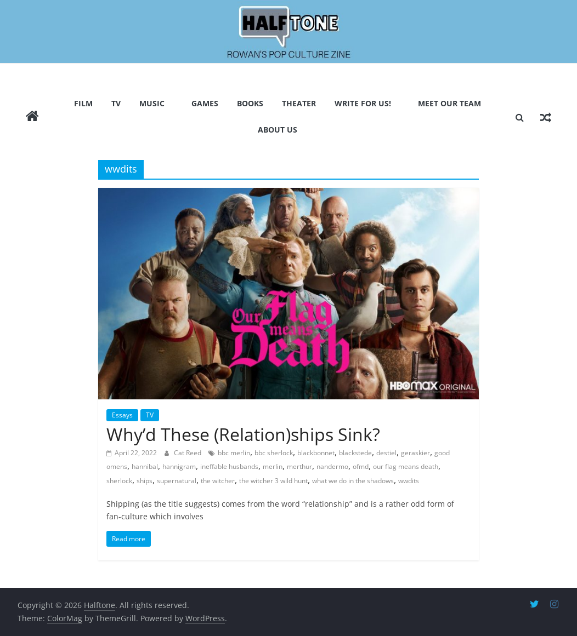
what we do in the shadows (353, 480)
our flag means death (405, 466)
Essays (122, 415)
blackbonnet (316, 452)
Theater (299, 103)
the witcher (218, 480)
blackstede (355, 452)
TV (116, 103)
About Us (277, 129)
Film (83, 103)
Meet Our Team (449, 103)
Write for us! (363, 103)
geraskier (415, 452)
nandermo (332, 466)
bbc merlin (234, 452)
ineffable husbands (229, 466)
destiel (386, 452)
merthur (299, 466)
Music (152, 103)
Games (204, 103)
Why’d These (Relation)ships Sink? (243, 434)
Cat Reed (188, 452)
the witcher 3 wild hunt (273, 480)
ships (144, 480)
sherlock (119, 480)
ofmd (361, 466)
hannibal (145, 466)
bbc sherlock (273, 452)
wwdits (408, 480)
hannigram (179, 466)
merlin (272, 466)
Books (250, 103)
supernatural (176, 480)
